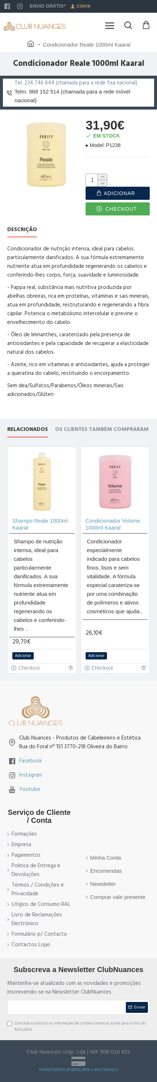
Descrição (22, 229)
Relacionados (27, 429)
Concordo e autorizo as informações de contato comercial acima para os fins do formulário (76, 1026)
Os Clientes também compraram (102, 429)
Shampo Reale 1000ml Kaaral (40, 524)
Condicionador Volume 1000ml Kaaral (113, 524)
